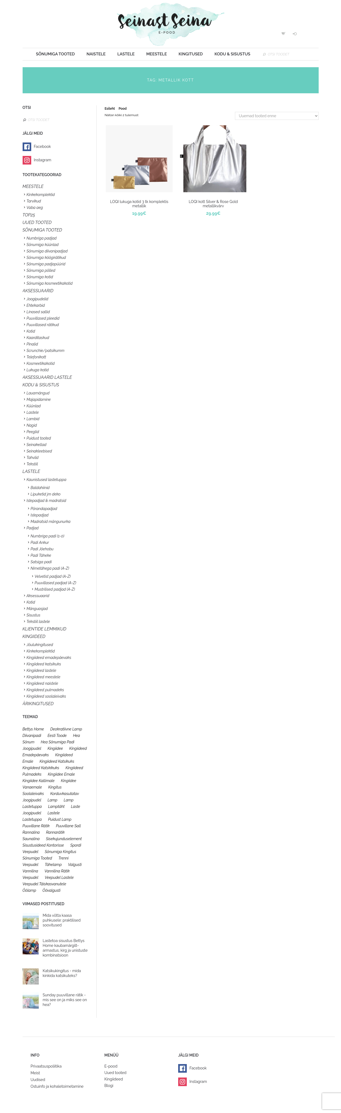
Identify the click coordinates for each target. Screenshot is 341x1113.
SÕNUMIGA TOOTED (42, 230)
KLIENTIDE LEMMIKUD (44, 629)
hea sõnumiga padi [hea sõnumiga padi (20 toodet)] (57, 742)
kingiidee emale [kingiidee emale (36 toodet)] (61, 774)
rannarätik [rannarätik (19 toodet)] (55, 832)
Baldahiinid (40, 488)
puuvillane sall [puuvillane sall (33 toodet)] (68, 826)
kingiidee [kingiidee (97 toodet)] (55, 748)
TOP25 (29, 214)
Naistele (96, 54)
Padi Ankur (40, 542)
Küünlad (34, 406)
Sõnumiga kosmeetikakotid (50, 283)
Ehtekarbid (36, 305)
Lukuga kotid (38, 370)
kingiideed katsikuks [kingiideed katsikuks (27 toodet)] (57, 761)
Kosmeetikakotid (41, 363)
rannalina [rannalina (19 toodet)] (31, 832)
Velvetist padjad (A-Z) (53, 576)
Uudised (38, 1080)
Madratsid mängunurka (51, 521)
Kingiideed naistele (42, 683)
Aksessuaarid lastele (47, 377)
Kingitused (191, 54)
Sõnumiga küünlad (43, 244)
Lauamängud (38, 393)
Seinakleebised (39, 451)
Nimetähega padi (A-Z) (50, 568)
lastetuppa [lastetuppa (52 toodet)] (32, 819)
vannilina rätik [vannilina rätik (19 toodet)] (57, 871)
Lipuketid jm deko (46, 494)
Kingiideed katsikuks (44, 664)
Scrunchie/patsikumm (46, 350)
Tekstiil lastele (38, 621)
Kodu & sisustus (232, 54)
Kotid (31, 331)
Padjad (33, 528)
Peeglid (33, 432)
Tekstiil (32, 464)
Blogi (108, 1085)
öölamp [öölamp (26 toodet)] (29, 890)
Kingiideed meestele (44, 677)
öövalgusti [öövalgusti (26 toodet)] (52, 890)
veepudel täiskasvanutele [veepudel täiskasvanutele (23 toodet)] (44, 884)
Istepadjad (40, 515)
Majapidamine (39, 399)
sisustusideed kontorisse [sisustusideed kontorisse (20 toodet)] (43, 845)
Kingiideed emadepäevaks (49, 657)
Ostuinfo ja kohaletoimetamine (57, 1086)
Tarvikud (34, 201)
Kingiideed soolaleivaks (46, 696)
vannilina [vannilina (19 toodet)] (30, 871)
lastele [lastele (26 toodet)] (54, 813)
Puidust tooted (39, 438)
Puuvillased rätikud (43, 325)
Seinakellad (37, 445)
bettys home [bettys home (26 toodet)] (33, 729)
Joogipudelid (37, 299)
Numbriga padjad (42, 238)
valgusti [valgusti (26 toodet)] (75, 864)
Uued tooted (115, 1073)
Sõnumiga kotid (40, 277)
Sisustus (33, 615)
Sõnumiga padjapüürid (46, 264)
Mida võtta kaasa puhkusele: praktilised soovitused (62, 920)
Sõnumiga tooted (55, 54)
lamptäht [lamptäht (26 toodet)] (56, 806)
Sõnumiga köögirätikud (46, 257)
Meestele (156, 54)
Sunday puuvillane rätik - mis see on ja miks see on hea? (65, 1000)
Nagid (32, 425)
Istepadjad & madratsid (46, 500)
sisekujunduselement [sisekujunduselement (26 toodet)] (64, 839)
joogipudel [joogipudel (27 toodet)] (32, 748)
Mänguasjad (37, 609)
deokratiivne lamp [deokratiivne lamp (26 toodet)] (66, 729)
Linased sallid (38, 312)
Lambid (33, 419)
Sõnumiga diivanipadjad (47, 251)
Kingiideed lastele (41, 670)
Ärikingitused (38, 703)
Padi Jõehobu (42, 549)
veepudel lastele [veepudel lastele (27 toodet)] (59, 877)
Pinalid (32, 344)
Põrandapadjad (44, 508)
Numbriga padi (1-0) (47, 536)
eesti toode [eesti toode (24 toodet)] (57, 735)
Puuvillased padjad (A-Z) (55, 583)
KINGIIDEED (34, 636)
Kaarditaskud (38, 338)
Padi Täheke (41, 555)
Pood (122, 108)
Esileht (110, 108)
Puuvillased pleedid (43, 318)
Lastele (126, 54)
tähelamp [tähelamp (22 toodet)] (53, 864)
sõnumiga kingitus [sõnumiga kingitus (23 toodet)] (60, 852)
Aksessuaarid (38, 290)
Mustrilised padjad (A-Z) (55, 589)
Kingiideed (113, 1079)
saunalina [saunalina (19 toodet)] (31, 839)
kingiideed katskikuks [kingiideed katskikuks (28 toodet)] (41, 768)
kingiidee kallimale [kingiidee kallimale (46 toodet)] (39, 781)
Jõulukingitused (40, 645)
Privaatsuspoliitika (46, 1066)
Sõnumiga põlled (41, 270)
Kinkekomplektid (41, 194)
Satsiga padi (41, 562)
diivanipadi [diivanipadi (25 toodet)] (32, 735)
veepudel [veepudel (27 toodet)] (30, 877)
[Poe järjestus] (277, 116)
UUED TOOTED (37, 222)
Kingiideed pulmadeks (45, 690)
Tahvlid (33, 457)
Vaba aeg (35, 207)
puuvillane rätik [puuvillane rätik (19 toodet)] (36, 826)
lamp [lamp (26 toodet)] (52, 800)
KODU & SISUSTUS (41, 384)
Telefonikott (36, 357)
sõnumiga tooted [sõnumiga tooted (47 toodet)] (37, 858)
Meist (35, 1073)
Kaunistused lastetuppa (46, 479)
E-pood (110, 1066)
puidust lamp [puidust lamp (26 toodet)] (60, 819)
